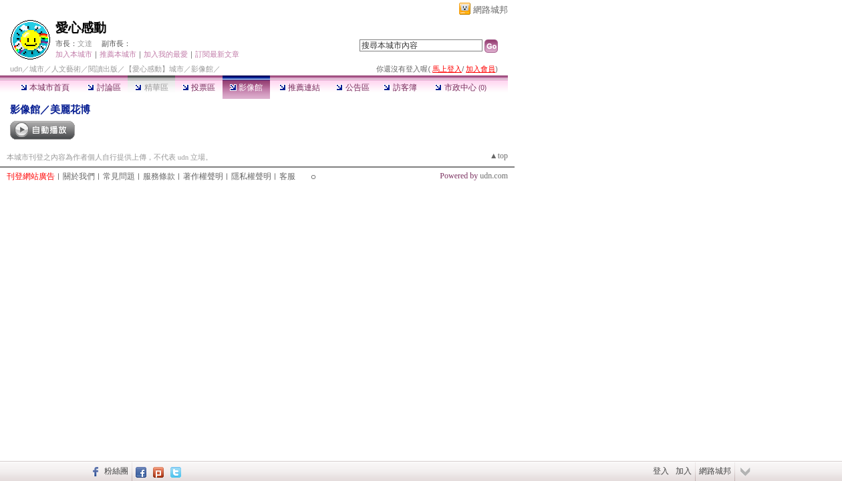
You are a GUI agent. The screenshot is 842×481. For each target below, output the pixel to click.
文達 (85, 43)
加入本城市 (73, 54)
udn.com (494, 175)
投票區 (198, 87)
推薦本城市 (118, 54)
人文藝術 (66, 69)
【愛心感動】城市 (154, 69)
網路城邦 (490, 10)
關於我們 (79, 176)
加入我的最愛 (166, 54)
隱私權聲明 (251, 176)
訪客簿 (400, 87)
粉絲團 (116, 471)
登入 (661, 471)
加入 (684, 471)
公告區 (352, 87)
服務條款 (159, 176)
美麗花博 (70, 109)
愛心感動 (80, 28)
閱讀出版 (103, 69)
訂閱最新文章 (217, 54)
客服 (287, 176)
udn (16, 69)
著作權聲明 (203, 176)
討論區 (104, 87)
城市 (36, 69)
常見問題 (119, 176)
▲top (499, 155)
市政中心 (460, 87)
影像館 (246, 87)
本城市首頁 (45, 87)
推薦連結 (299, 87)
